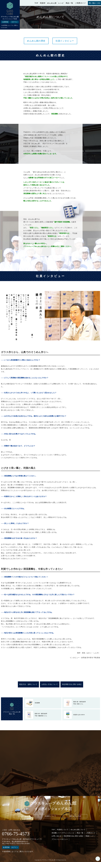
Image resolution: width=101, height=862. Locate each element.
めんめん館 (51, 3)
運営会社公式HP (75, 816)
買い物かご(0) (94, 3)
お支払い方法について (50, 684)
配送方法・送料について (28, 684)
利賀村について (50, 816)
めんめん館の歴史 (36, 41)
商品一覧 (69, 3)
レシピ (61, 3)
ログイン (14, 22)
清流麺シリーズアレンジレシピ (63, 833)
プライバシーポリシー (60, 839)
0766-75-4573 (15, 833)
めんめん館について (25, 816)
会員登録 (5, 22)
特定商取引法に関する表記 (72, 684)
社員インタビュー (65, 41)
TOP (36, 3)
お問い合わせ (56, 836)
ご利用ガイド (80, 3)
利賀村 (42, 3)
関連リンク (90, 836)
